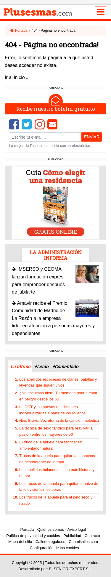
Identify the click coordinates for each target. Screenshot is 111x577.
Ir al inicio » (17, 77)
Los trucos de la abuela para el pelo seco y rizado (55, 500)
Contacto (92, 535)
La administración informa (56, 255)
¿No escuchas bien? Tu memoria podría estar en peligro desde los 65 (58, 396)
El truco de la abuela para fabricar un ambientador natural (50, 445)
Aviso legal (76, 529)
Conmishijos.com (83, 541)
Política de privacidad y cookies (33, 535)
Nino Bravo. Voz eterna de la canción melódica (59, 420)
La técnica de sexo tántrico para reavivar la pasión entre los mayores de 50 (56, 431)
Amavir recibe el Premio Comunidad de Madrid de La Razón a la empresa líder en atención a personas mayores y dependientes (53, 318)
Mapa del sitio (20, 541)
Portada (18, 30)
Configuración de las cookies (54, 548)
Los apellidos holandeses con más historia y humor (56, 472)
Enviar (91, 136)
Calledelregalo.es (50, 541)
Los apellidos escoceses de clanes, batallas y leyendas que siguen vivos (58, 382)
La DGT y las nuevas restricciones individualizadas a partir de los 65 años (52, 410)
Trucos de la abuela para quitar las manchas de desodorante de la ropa (57, 458)
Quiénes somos (50, 529)
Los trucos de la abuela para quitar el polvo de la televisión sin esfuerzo (58, 486)
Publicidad (72, 535)
